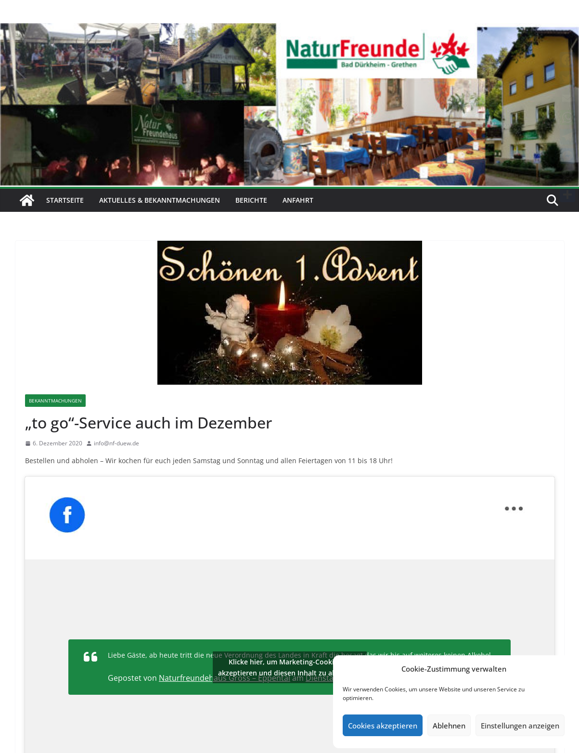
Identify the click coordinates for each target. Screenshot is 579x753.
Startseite (65, 200)
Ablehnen (449, 725)
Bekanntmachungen (55, 400)
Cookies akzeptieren (382, 725)
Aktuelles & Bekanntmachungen (159, 200)
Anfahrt (298, 200)
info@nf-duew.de (116, 443)
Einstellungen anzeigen (520, 725)
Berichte (251, 200)
